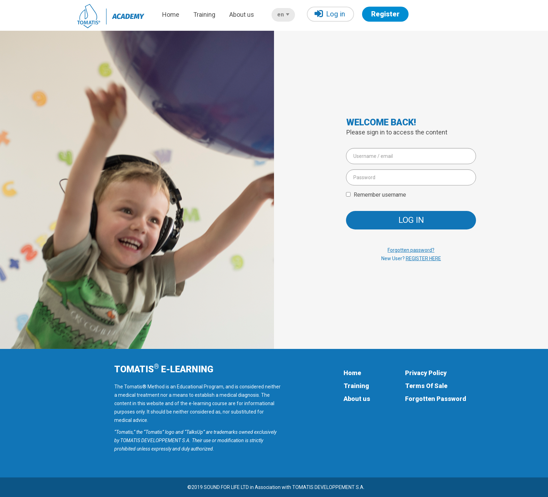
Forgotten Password (435, 398)
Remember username (380, 194)
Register (385, 14)
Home (170, 14)
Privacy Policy (426, 373)
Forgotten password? (411, 250)
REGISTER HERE (423, 258)
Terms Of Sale (426, 385)
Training (204, 14)
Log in (330, 14)
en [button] (283, 14)
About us (241, 14)
